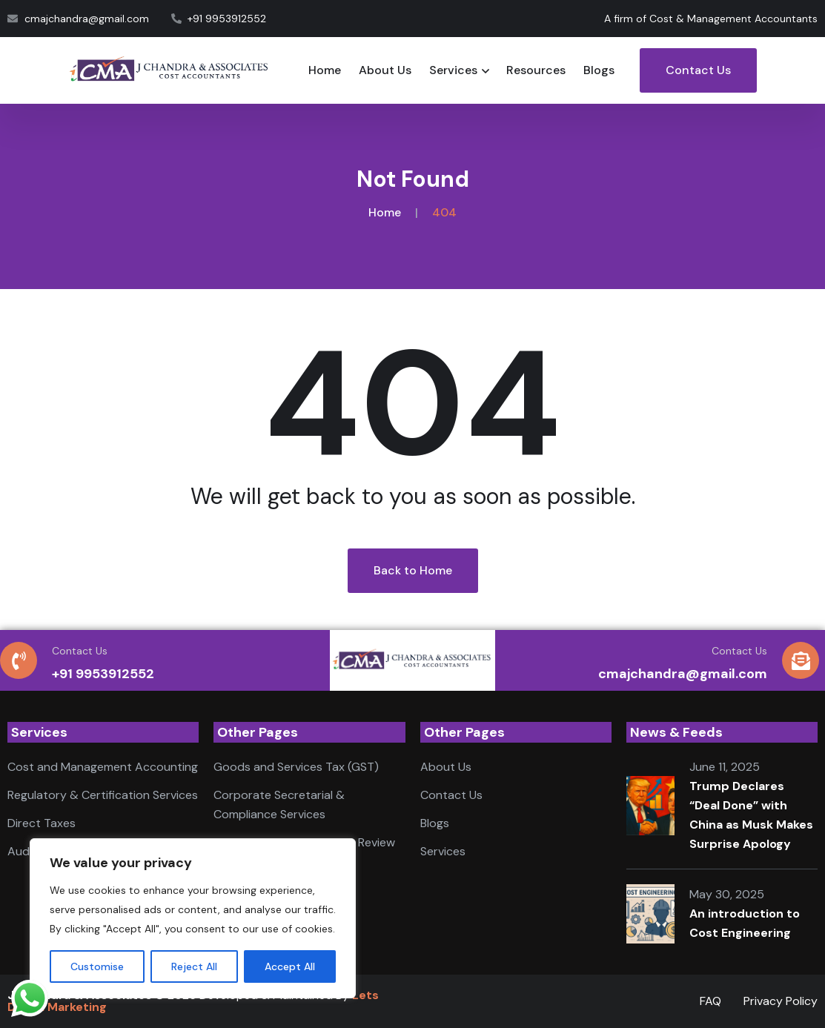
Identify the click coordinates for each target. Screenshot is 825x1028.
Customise (97, 966)
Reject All (194, 966)
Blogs (598, 70)
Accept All (290, 966)
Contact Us (698, 70)
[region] (193, 918)
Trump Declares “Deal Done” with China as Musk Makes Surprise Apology (751, 815)
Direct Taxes (41, 823)
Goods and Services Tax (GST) (296, 767)
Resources (536, 70)
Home (324, 70)
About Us (385, 70)
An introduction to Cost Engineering (744, 923)
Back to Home (413, 570)
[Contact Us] (18, 660)
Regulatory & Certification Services (102, 795)
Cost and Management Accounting (102, 767)
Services (453, 70)
